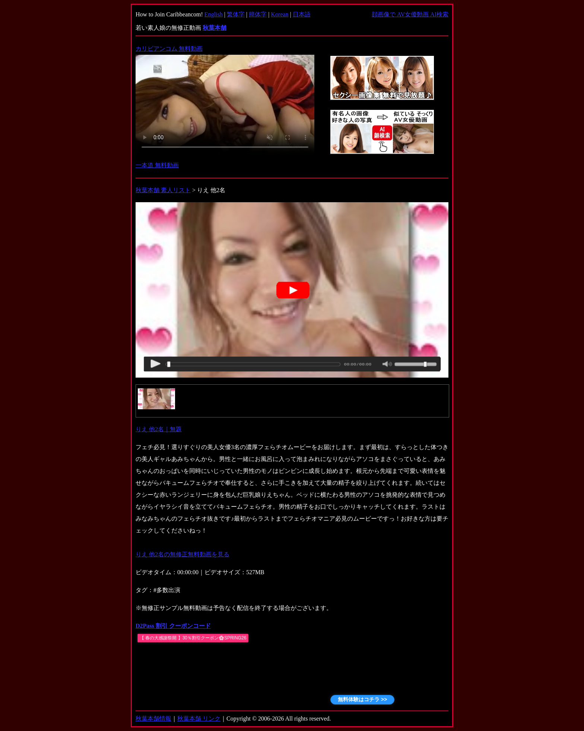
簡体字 (258, 14)
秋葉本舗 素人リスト (163, 190)
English (213, 14)
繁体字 (236, 14)
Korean (279, 14)
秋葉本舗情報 (153, 718)
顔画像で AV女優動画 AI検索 (410, 14)
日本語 (302, 14)
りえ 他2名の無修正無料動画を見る (182, 554)
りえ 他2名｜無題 (159, 429)
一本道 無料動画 (157, 165)
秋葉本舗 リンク (198, 718)
